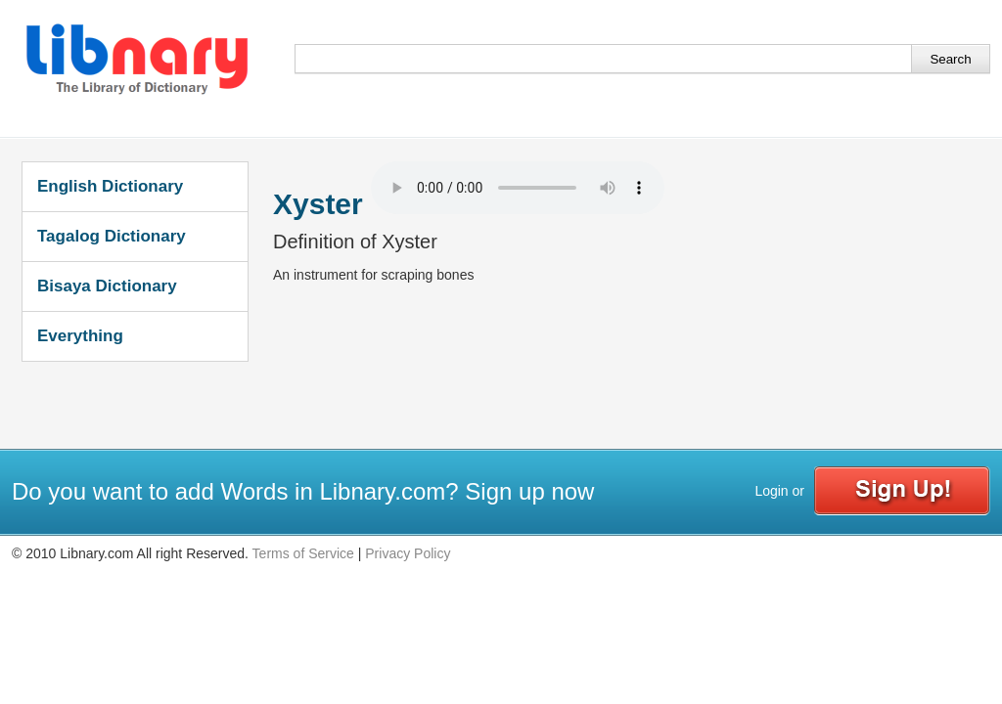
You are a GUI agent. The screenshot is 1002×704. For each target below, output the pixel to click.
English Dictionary (110, 186)
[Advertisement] (629, 395)
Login (771, 491)
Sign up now (529, 491)
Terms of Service (303, 553)
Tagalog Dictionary (111, 236)
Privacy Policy (407, 553)
